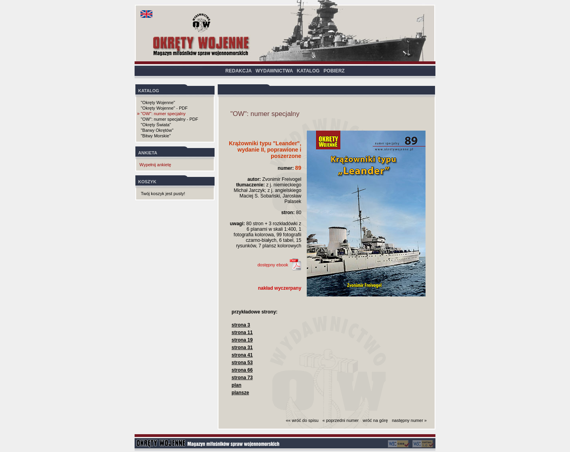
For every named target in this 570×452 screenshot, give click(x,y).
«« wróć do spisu (302, 420)
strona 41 (242, 355)
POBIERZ (333, 71)
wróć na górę (375, 420)
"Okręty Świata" (156, 124)
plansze (240, 392)
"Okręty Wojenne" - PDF (164, 108)
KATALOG (308, 71)
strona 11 (242, 332)
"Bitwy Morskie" (156, 135)
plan (236, 385)
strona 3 (241, 325)
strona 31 (242, 347)
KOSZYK (147, 181)
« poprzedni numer (341, 420)
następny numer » (409, 420)
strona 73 (242, 377)
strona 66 (242, 370)
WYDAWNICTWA (274, 71)
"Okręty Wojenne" (158, 102)
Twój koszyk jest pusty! (163, 193)
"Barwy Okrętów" (157, 130)
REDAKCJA (238, 71)
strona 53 (242, 362)
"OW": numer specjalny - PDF (169, 119)
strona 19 (242, 340)
